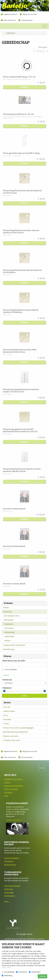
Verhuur (7, 640)
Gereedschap (9, 632)
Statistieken (34, 972)
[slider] (4, 691)
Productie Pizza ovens (11, 740)
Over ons (6, 707)
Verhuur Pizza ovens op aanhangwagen (18, 728)
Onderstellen (9, 636)
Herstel (6, 675)
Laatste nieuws (9, 711)
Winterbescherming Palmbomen (15, 732)
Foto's (5, 715)
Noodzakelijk (8, 972)
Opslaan (42, 976)
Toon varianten (10, 669)
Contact (6, 723)
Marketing (7, 975)
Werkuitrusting (8, 649)
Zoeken (24, 696)
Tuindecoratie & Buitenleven (14, 645)
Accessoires (9, 628)
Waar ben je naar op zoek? (14, 661)
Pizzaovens (7, 612)
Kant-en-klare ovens (11, 616)
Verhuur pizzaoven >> (14, 820)
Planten (6, 607)
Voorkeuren (21, 972)
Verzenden (7, 719)
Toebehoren (8, 624)
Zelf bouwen (8, 620)
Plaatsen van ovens (10, 736)
